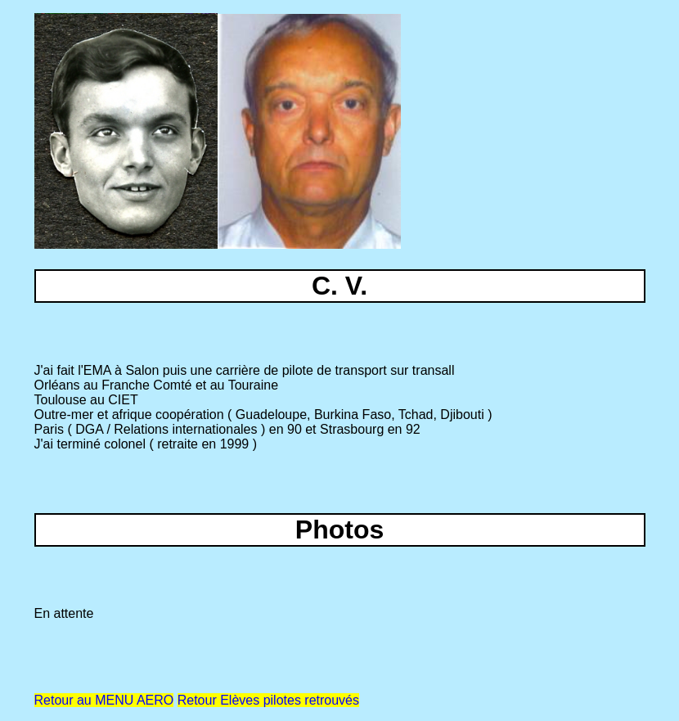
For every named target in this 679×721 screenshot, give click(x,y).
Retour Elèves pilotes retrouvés (268, 700)
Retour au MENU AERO (104, 700)
